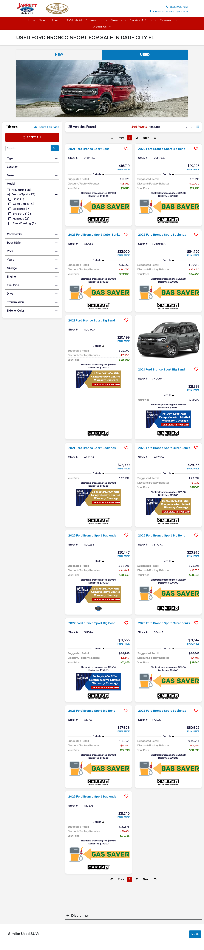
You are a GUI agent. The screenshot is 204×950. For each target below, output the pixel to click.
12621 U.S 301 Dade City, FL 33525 (169, 11)
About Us (100, 26)
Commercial (95, 20)
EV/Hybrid (74, 20)
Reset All (32, 137)
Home (31, 20)
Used (56, 20)
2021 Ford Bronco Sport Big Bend (95, 320)
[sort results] (168, 127)
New (42, 20)
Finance (117, 20)
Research (167, 20)
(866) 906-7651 (177, 7)
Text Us (195, 934)
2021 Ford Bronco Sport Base (92, 149)
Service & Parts (142, 20)
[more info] (98, 229)
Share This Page (46, 127)
